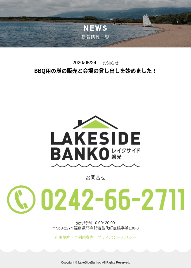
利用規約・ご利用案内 (74, 237)
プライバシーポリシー (116, 237)
